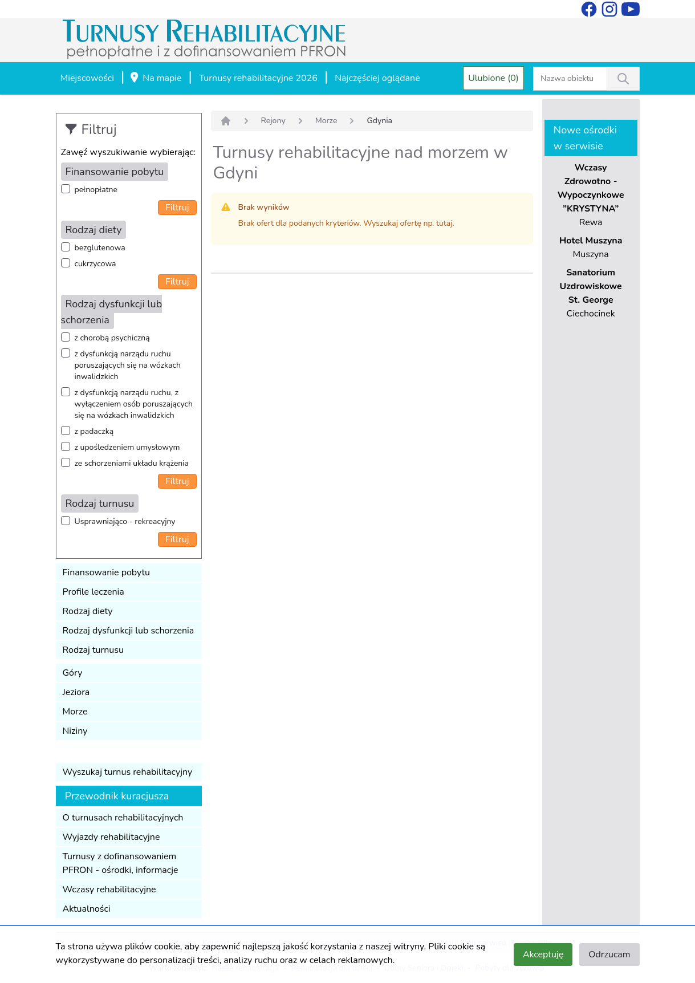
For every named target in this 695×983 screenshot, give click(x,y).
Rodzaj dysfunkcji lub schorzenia (128, 630)
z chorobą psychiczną (112, 337)
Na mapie (155, 79)
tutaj (444, 223)
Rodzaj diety (88, 611)
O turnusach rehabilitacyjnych (123, 817)
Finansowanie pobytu (107, 572)
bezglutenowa (100, 247)
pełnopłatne (96, 189)
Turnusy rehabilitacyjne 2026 (258, 78)
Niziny (75, 731)
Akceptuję (543, 954)
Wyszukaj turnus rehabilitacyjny (128, 772)
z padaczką (94, 431)
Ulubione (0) (493, 78)
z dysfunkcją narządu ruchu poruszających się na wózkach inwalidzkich (128, 365)
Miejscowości (87, 78)
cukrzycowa (95, 263)
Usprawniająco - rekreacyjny (125, 521)
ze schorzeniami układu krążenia (132, 463)
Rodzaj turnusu (93, 650)
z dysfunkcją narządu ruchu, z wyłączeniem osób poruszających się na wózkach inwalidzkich (134, 404)
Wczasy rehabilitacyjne (109, 889)
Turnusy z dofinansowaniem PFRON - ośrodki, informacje (120, 863)
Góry (73, 673)
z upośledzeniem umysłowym (127, 447)
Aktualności (87, 909)
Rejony (273, 120)
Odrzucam (609, 954)
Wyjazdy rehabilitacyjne (111, 837)
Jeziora (76, 692)
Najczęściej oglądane (377, 78)
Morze (75, 711)
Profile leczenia (93, 592)
